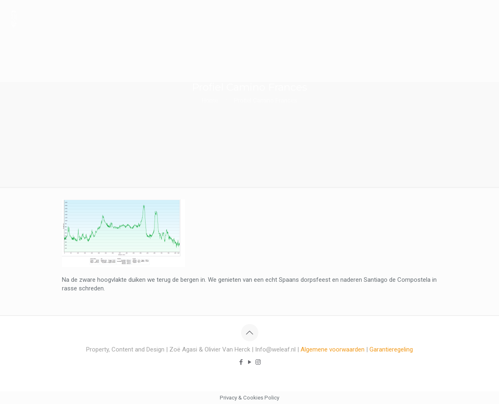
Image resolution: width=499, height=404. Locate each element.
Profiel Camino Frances (265, 100)
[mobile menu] (486, 18)
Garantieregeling (391, 349)
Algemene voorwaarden (333, 349)
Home (210, 100)
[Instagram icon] (258, 362)
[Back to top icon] (249, 332)
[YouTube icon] (249, 362)
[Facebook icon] (241, 362)
